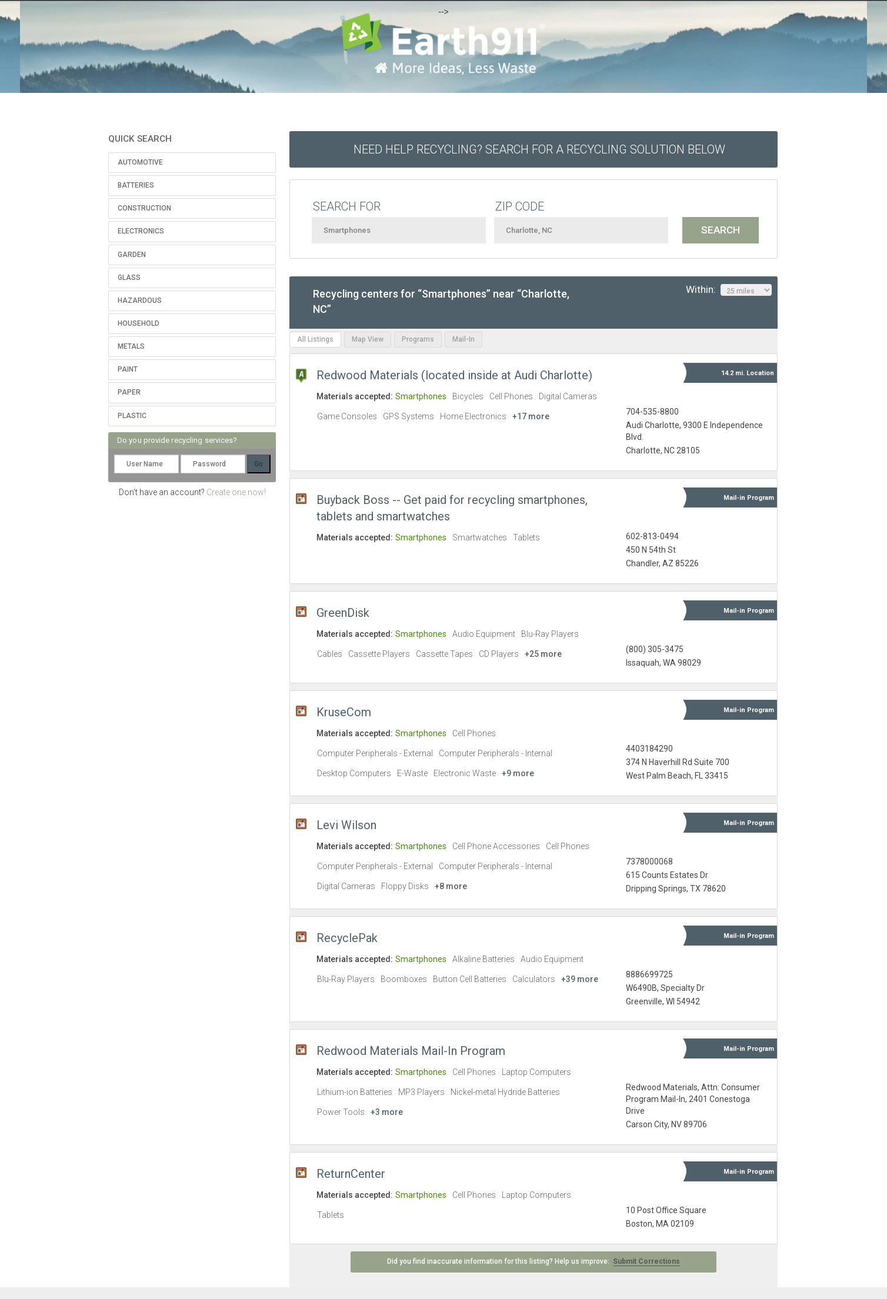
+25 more (543, 654)
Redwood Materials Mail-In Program (410, 1051)
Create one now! (236, 492)
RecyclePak (347, 938)
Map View (368, 339)
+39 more (579, 979)
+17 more (530, 416)
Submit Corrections (646, 1261)
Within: (729, 289)
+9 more (518, 773)
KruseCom (343, 712)
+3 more (387, 1112)
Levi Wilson (346, 825)
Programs (418, 339)
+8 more (451, 886)
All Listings (315, 339)
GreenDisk (342, 613)
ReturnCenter (350, 1174)
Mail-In (463, 339)
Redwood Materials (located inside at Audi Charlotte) (454, 375)
